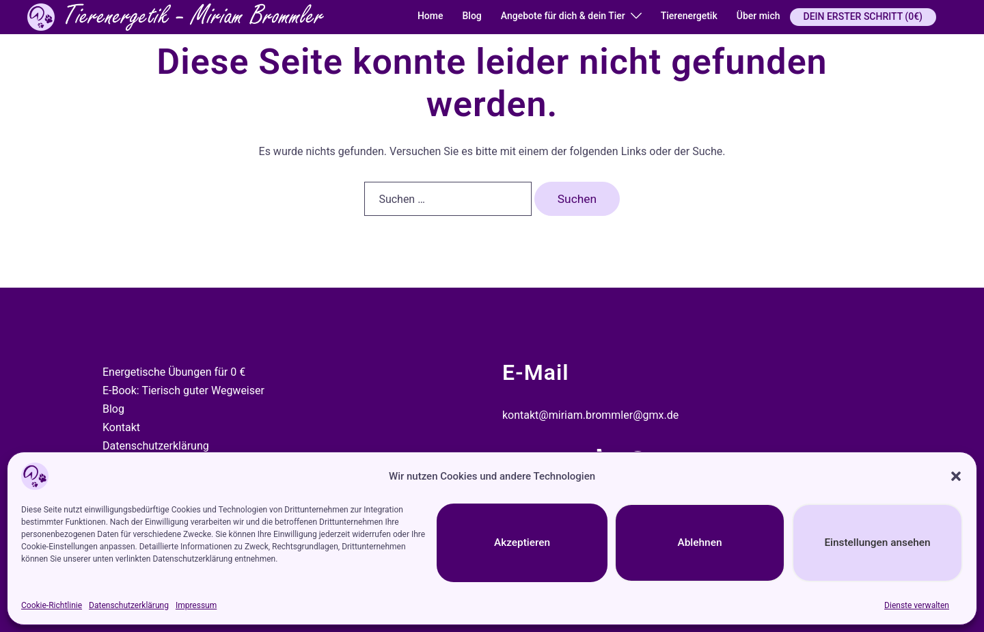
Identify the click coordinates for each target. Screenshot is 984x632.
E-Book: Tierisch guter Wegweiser (183, 390)
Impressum (196, 605)
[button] (956, 476)
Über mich (758, 15)
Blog (471, 15)
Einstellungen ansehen (877, 543)
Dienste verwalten (916, 605)
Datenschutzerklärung (129, 605)
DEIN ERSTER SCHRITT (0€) (863, 16)
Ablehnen (699, 543)
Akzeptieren (522, 543)
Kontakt (121, 427)
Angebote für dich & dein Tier (563, 15)
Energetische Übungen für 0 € (173, 372)
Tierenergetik (689, 15)
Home (430, 15)
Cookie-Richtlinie (51, 605)
